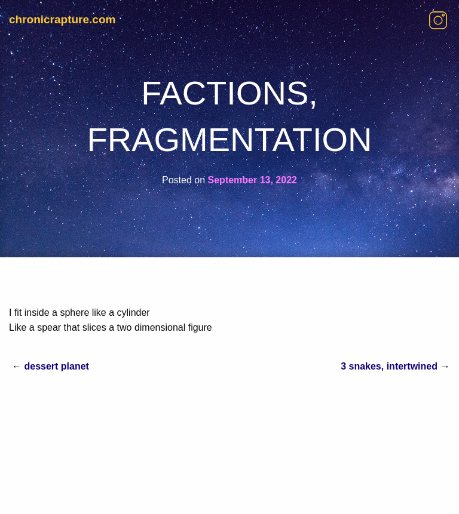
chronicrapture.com (62, 19)
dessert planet (56, 366)
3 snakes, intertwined (389, 366)
